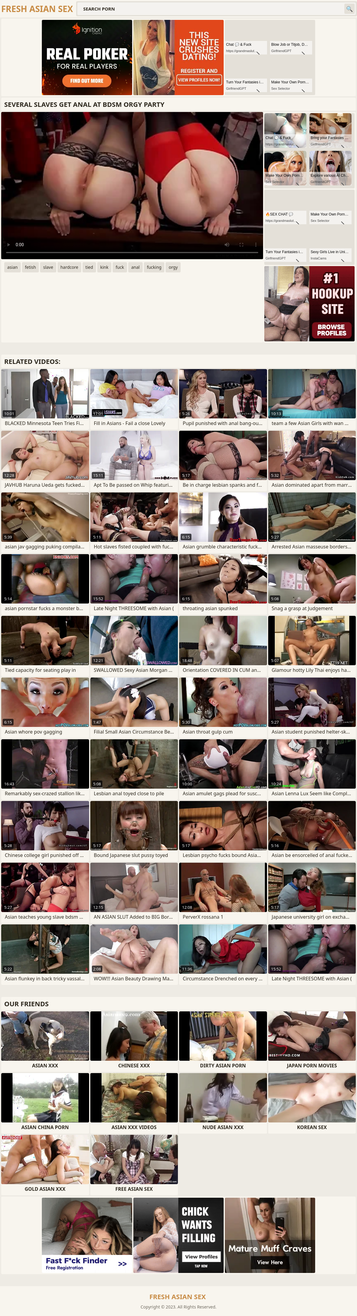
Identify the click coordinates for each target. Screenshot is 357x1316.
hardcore (69, 267)
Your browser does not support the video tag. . (132, 185)
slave (48, 267)
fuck (120, 267)
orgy (173, 267)
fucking (154, 267)
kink (104, 267)
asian (12, 267)
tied (89, 267)
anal (135, 267)
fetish (30, 267)
